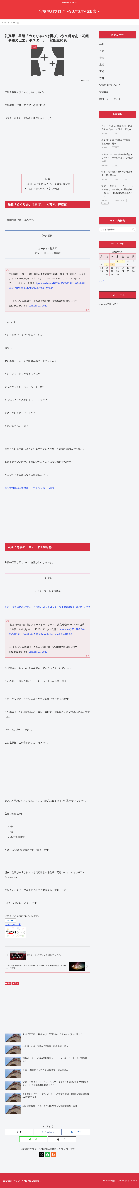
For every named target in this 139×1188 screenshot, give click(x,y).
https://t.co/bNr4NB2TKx (47, 283)
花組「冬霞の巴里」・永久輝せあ (43, 188)
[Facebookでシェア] (48, 1132)
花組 (8, 983)
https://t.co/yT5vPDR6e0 (72, 629)
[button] (62, 1139)
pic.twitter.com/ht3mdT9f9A (57, 634)
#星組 (78, 283)
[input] (117, 229)
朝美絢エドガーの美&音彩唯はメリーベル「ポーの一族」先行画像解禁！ (117, 157)
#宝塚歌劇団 (67, 283)
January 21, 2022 (38, 305)
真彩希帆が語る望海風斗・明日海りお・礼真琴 (29, 487)
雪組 (101, 57)
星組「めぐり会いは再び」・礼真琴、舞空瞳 (49, 184)
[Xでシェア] (19, 1132)
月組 (101, 50)
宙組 (101, 71)
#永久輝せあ (36, 634)
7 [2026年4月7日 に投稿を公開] (106, 265)
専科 (101, 78)
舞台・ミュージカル (110, 99)
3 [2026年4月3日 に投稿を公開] (122, 261)
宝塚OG (103, 92)
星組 (15, 983)
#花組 (26, 634)
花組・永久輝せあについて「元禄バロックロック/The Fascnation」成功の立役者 (47, 607)
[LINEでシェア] (33, 1139)
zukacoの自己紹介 (109, 304)
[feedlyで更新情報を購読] (47, 1154)
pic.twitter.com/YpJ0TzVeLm (38, 288)
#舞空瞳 (18, 288)
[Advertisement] (47, 147)
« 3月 (101, 281)
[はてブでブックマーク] (76, 1132)
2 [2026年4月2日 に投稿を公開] (117, 261)
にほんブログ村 (13, 924)
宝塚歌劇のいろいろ (110, 85)
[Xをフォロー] (41, 1154)
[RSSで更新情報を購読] (53, 1154)
